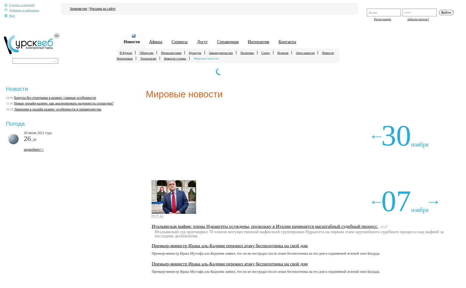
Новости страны (175, 58)
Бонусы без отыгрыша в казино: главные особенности (55, 98)
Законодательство (221, 53)
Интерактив (258, 41)
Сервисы (179, 41)
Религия (282, 53)
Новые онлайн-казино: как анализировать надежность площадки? (64, 103)
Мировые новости (206, 58)
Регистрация (382, 19)
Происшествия (171, 53)
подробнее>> (34, 149)
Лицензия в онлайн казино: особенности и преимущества (57, 109)
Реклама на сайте (102, 9)
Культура (195, 53)
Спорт (265, 53)
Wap (9, 15)
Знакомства (78, 9)
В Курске (126, 53)
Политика (247, 53)
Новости (132, 41)
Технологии (148, 58)
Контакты (287, 41)
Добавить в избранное (21, 10)
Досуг (202, 41)
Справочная (227, 41)
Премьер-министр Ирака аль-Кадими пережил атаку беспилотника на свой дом (230, 245)
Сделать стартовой (19, 5)
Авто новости (305, 53)
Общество (147, 53)
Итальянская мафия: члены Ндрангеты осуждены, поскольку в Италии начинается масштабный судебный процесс (265, 226)
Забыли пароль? (418, 19)
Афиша (155, 41)
